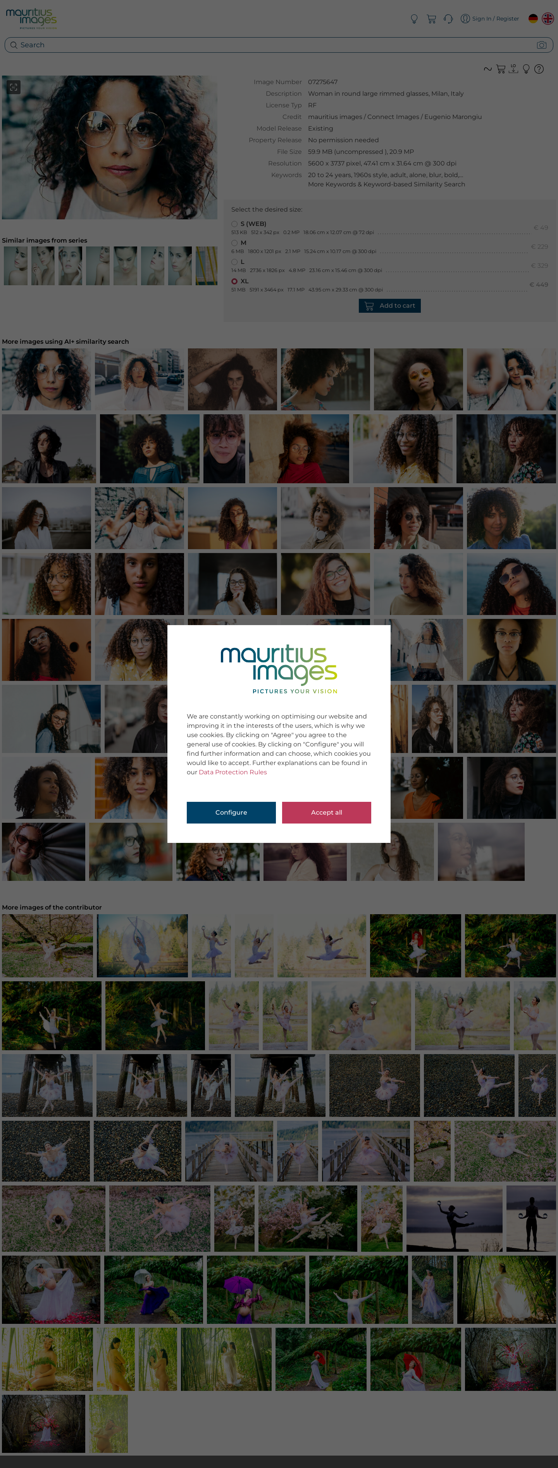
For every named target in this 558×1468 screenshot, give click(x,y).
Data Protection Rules (233, 772)
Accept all (326, 812)
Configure (231, 812)
